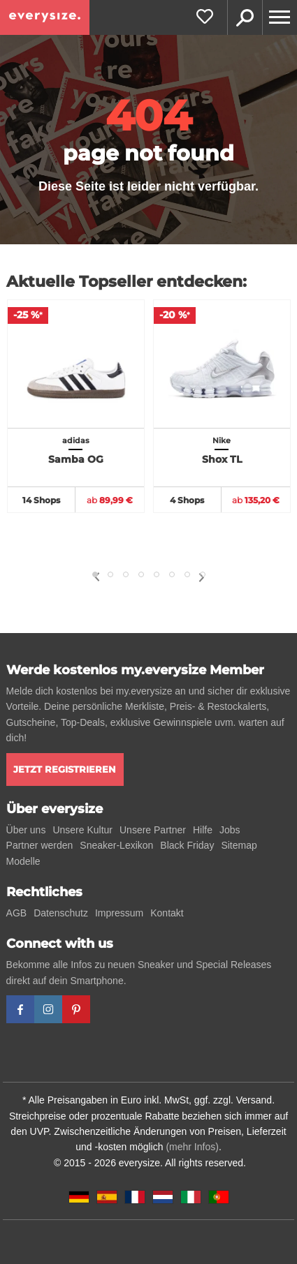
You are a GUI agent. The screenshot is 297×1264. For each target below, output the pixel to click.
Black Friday (187, 845)
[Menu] (279, 17)
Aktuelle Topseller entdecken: (126, 281)
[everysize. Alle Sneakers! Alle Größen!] (44, 17)
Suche (244, 17)
